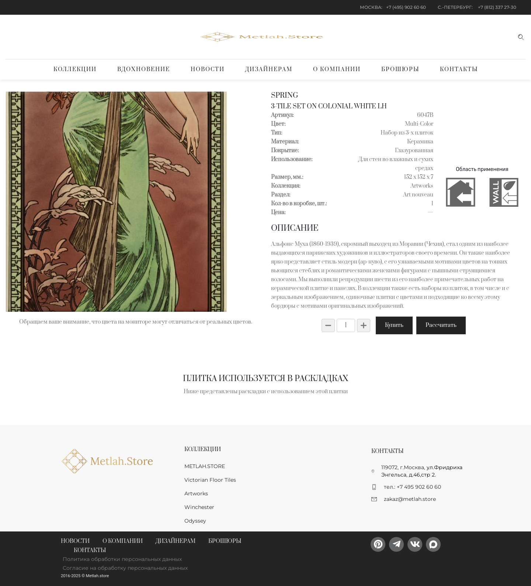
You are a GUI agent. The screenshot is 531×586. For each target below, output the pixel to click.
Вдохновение (143, 69)
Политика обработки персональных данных (122, 559)
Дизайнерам (268, 69)
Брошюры (400, 69)
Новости (208, 69)
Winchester (199, 507)
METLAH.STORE (204, 466)
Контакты (459, 69)
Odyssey (195, 520)
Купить (394, 325)
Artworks (196, 493)
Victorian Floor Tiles (210, 480)
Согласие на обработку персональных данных (125, 568)
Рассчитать (441, 325)
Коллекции (75, 69)
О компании (337, 69)
